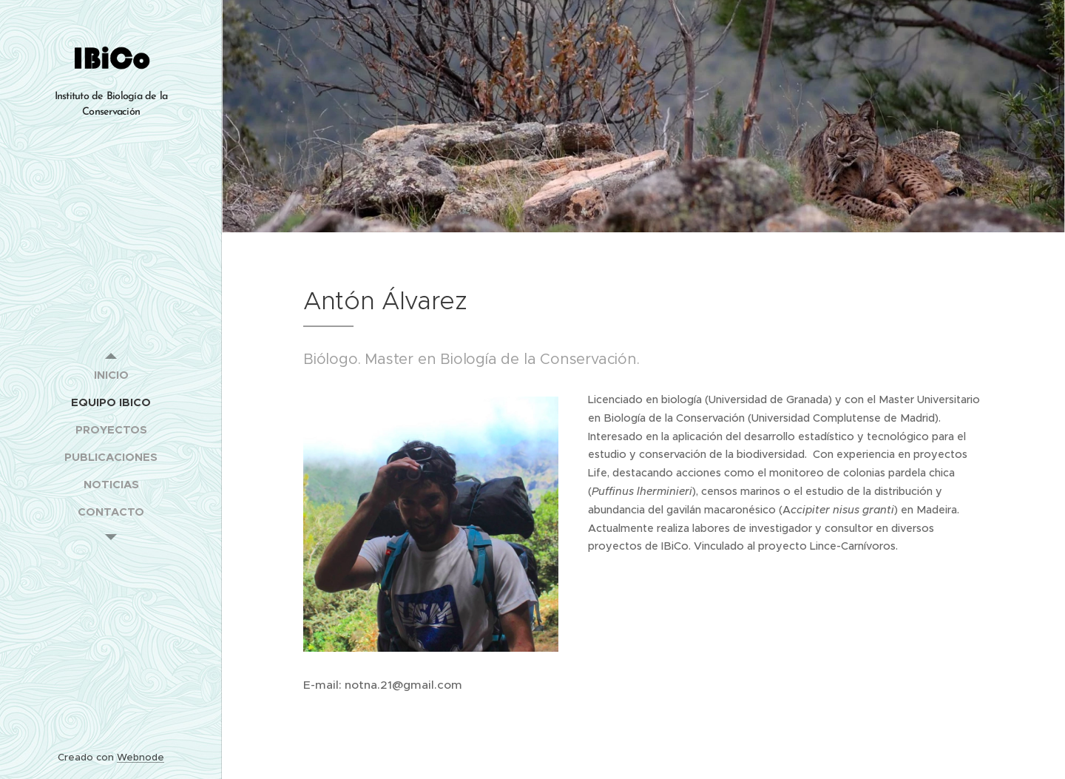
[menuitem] (110, 374)
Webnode (140, 757)
